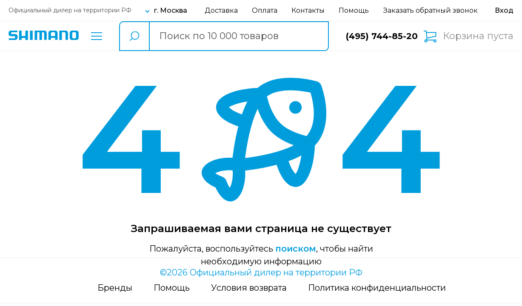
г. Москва (170, 10)
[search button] (134, 36)
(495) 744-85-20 (382, 36)
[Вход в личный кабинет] (504, 10)
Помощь (354, 10)
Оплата (264, 10)
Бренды (114, 288)
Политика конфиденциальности (377, 288)
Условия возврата (249, 288)
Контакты (308, 10)
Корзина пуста (478, 36)
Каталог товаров (96, 36)
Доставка (221, 10)
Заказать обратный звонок (430, 10)
